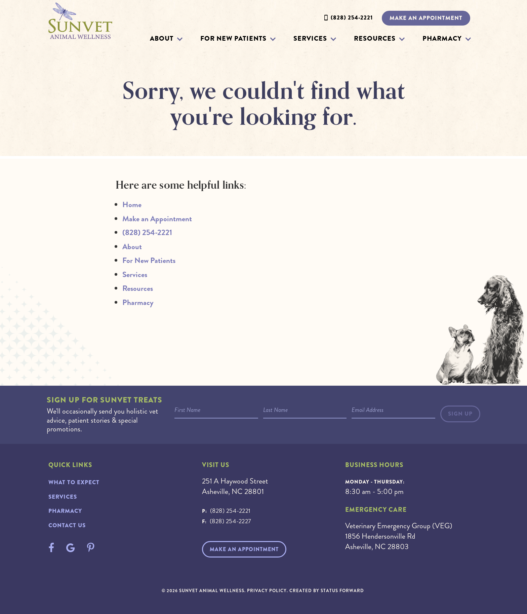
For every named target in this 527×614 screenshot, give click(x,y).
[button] (180, 39)
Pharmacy (442, 38)
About (161, 38)
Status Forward (342, 590)
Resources (375, 38)
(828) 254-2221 (352, 17)
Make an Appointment (426, 18)
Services (310, 38)
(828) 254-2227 (230, 521)
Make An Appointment (244, 549)
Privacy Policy (267, 590)
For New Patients (233, 38)
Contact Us (67, 525)
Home (131, 204)
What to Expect (73, 482)
